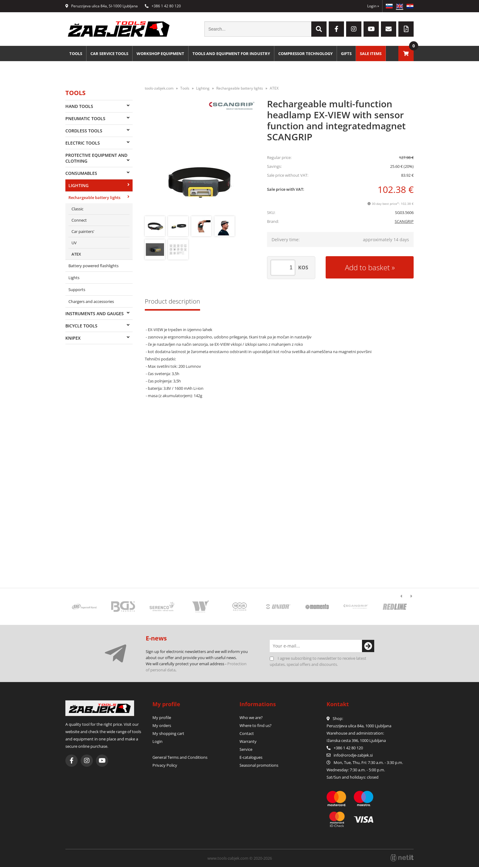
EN (399, 6)
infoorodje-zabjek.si (353, 755)
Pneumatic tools (85, 118)
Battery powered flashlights (93, 265)
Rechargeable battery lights (94, 197)
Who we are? (251, 717)
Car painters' (82, 231)
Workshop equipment (160, 53)
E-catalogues (251, 757)
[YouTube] (371, 29)
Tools (75, 53)
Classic (77, 209)
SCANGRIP (404, 221)
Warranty (248, 741)
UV (74, 242)
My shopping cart (168, 733)
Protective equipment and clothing (96, 158)
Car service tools (109, 53)
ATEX (76, 254)
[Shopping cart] (406, 53)
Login (373, 6)
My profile (161, 717)
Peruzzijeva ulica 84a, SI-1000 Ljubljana (101, 6)
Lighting (78, 185)
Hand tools (79, 106)
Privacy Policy (164, 765)
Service (246, 749)
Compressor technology (305, 53)
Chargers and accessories (91, 301)
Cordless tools (83, 131)
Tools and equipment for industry (231, 53)
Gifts (346, 53)
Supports (76, 289)
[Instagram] (353, 29)
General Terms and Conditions (179, 757)
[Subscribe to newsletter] (368, 646)
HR (410, 6)
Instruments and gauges (94, 313)
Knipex (73, 338)
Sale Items (371, 53)
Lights (73, 277)
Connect (79, 220)
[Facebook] (336, 29)
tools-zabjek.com (159, 88)
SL (389, 6)
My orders (161, 725)
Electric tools (82, 143)
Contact (247, 733)
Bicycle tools (81, 326)
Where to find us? (256, 725)
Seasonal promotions (259, 765)
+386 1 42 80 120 (163, 6)
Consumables (81, 173)
